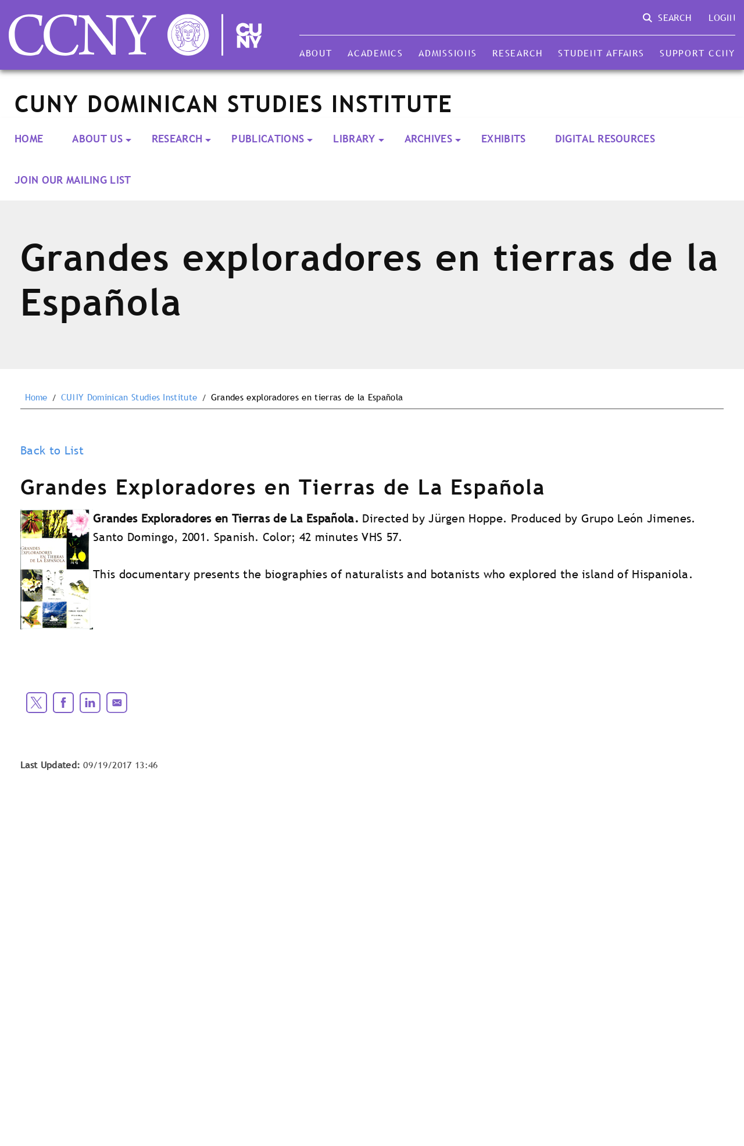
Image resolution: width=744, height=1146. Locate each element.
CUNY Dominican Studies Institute (129, 397)
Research (517, 53)
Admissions (448, 53)
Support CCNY (697, 53)
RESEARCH (177, 138)
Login (722, 17)
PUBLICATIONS (267, 138)
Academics (375, 53)
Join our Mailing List (73, 180)
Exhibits (503, 138)
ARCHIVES (429, 138)
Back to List (52, 450)
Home (29, 138)
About (315, 53)
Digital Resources (605, 138)
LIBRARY (354, 138)
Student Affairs (601, 53)
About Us (97, 138)
